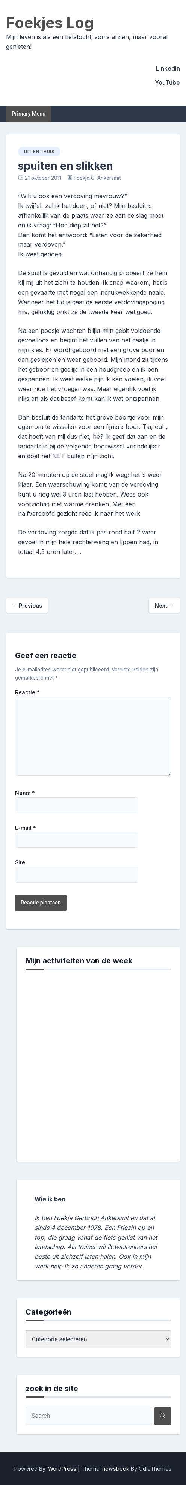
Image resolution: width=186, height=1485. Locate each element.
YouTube (167, 82)
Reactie (27, 692)
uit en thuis (39, 151)
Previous (27, 605)
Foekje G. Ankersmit (97, 178)
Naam (25, 793)
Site (20, 862)
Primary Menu (28, 114)
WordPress (62, 1468)
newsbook (115, 1468)
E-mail (25, 828)
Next (164, 605)
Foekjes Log (50, 23)
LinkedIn (168, 68)
